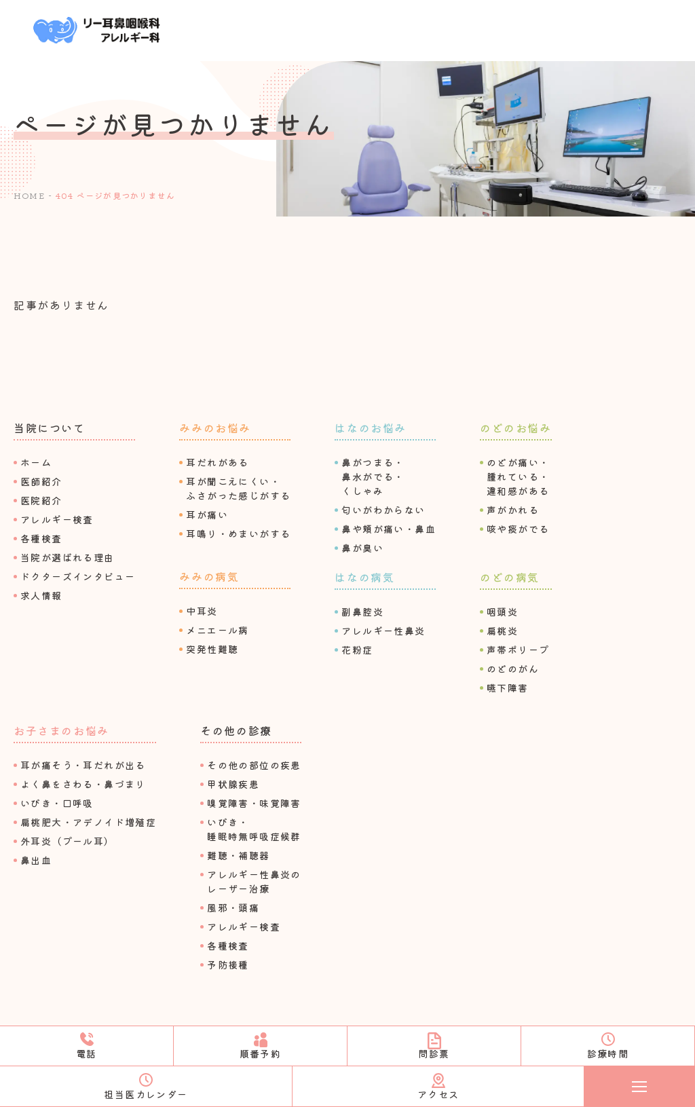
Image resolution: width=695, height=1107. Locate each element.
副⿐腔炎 (362, 611)
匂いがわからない (383, 510)
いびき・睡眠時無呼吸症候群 (254, 829)
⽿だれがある (217, 462)
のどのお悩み (516, 427)
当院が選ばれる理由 (67, 557)
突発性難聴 (212, 649)
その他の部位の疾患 (254, 765)
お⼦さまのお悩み (61, 730)
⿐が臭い (362, 548)
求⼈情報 (41, 595)
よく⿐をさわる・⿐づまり (83, 784)
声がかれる (513, 510)
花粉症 (357, 649)
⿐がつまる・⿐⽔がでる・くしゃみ (372, 476)
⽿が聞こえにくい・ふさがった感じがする (238, 488)
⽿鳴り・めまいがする (238, 533)
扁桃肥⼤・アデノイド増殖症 (88, 822)
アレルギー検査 (57, 519)
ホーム (36, 462)
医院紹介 (41, 500)
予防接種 (228, 964)
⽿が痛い (207, 514)
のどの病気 (510, 577)
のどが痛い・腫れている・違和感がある (518, 476)
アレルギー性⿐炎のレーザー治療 (254, 881)
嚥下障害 (508, 687)
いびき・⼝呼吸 (57, 803)
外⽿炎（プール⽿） (67, 841)
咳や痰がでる (518, 529)
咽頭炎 (502, 611)
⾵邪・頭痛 (233, 907)
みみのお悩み (215, 427)
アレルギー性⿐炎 (383, 630)
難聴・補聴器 (238, 855)
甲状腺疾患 (233, 784)
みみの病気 (209, 576)
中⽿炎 (201, 611)
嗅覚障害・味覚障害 (254, 803)
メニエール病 (217, 630)
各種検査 (41, 538)
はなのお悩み (371, 427)
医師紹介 (41, 481)
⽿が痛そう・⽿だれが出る (83, 765)
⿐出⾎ (36, 860)
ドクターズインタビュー (77, 576)
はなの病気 (364, 577)
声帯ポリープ (518, 649)
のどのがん (513, 668)
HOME (29, 195)
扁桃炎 (502, 630)
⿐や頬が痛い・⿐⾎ (388, 529)
